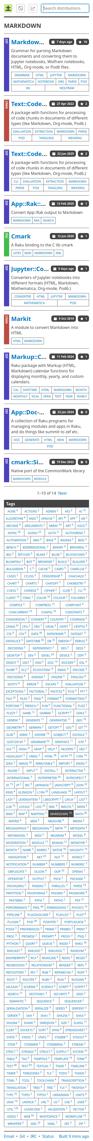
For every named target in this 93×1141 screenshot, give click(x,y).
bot (30, 561)
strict (12, 1051)
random (78, 950)
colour (60, 597)
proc (12, 936)
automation (17, 539)
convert (38, 619)
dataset (78, 633)
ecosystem (43, 669)
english (78, 676)
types (26, 1094)
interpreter (49, 777)
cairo (60, 568)
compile (17, 604)
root (12, 979)
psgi (82, 936)
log (40, 806)
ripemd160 (64, 972)
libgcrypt (52, 799)
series (61, 1008)
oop (59, 871)
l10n (42, 791)
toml (12, 1080)
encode (80, 669)
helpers (68, 748)
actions (32, 511)
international (19, 777)
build (63, 561)
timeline (79, 1065)
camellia (78, 568)
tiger (61, 1065)
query (31, 943)
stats (44, 1036)
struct (46, 1051)
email (63, 669)
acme (12, 511)
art (69, 525)
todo (64, 1072)
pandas (39, 885)
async (14, 532)
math (81, 813)
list (83, 799)
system (79, 1051)
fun (46, 705)
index (81, 763)
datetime (30, 390)
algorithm (16, 518)
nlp (59, 856)
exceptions (16, 691)
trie (51, 1087)
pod (84, 81)
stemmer (32, 1044)
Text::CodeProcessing (42, 104)
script (65, 986)
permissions (57, 907)
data (36, 633)
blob (57, 554)
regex (81, 957)
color (43, 597)
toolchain (46, 1080)
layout (80, 791)
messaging (42, 828)
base (51, 539)
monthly (20, 396)
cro (38, 626)
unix (11, 1101)
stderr (61, 1036)
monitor (79, 842)
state (11, 1036)
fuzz (82, 705)
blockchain (76, 554)
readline (50, 957)
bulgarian (15, 568)
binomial (78, 547)
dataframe (56, 633)
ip (18, 784)
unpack (29, 1101)
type (11, 1094)
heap (39, 748)
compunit (74, 604)
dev (32, 655)
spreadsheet (76, 1029)
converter (22, 296)
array (55, 525)
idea (10, 763)
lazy (10, 799)
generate (32, 440)
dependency (43, 647)
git (82, 727)
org (61, 81)
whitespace (50, 1116)
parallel (60, 885)
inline (13, 770)
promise (29, 936)
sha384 (12, 1022)
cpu (26, 626)
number (39, 864)
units (81, 1094)
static (27, 1036)
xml (59, 253)
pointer (50, 921)
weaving (75, 138)
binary (59, 547)
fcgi (72, 691)
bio (10, 554)
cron (50, 626)
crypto (80, 626)
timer (12, 1072)
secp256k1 (38, 993)
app (74, 518)
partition (15, 892)
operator (16, 878)
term (82, 1058)
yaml (52, 1123)
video (12, 1116)
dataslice (14, 640)
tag (25, 1058)
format (54, 698)
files (25, 698)
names (43, 849)
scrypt (80, 986)
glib (10, 734)
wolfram (67, 88)
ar (84, 518)
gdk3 (81, 712)
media (79, 820)
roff (82, 972)
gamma (46, 712)
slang (80, 1022)
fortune (13, 705)
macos (67, 806)
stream (79, 1044)
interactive (75, 770)
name (28, 849)
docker (68, 662)
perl (38, 907)
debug (81, 640)
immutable (45, 763)
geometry (15, 727)
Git (22, 1136)
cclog (30, 575)
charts (32, 583)
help (52, 748)
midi (39, 835)
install (51, 770)
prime (51, 928)
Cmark (21, 236)
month (81, 390)
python (13, 943)
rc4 (34, 957)
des (65, 647)
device (66, 655)
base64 (67, 539)
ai (82, 511)
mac (53, 806)
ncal (35, 396)
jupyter (56, 75)
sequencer (74, 1000)
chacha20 (77, 575)
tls (50, 1072)
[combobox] (65, 8)
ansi (33, 518)
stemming (56, 1044)
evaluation (22, 131)
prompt (49, 936)
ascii (82, 525)
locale (25, 806)
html (40, 75)
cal (16, 390)
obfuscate (17, 871)
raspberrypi (16, 957)
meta (60, 828)
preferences (31, 928)
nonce (78, 856)
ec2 (25, 669)
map (23, 813)
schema (31, 986)
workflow (75, 1116)
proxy (67, 936)
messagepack (17, 828)
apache (48, 518)
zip (82, 1123)
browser (46, 561)
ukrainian (62, 1094)
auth (53, 532)
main (82, 806)
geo (81, 719)
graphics (64, 741)
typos (42, 1094)
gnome (41, 734)
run (61, 979)
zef (68, 1123)
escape (52, 683)
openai (78, 871)
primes (66, 928)
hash (25, 748)
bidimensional (35, 547)
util (12, 1108)
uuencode (33, 1108)
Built (74, 1136)
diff (82, 655)
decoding (17, 647)
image (25, 763)
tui (63, 1087)
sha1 (45, 1015)
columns (79, 597)
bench (12, 547)
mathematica (23, 81)
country (58, 619)
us (57, 1101)
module (40, 479)
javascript (64, 784)
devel (47, 655)
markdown (77, 75)
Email (9, 1136)
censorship (52, 575)
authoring (75, 532)
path (39, 900)
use (68, 1101)
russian (78, 979)
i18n (81, 755)
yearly (82, 396)
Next (62, 493)
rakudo (35, 950)
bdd (82, 539)
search (48, 220)
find (38, 698)
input (32, 770)
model (79, 835)
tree (37, 1087)
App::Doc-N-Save (35, 412)
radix (64, 943)
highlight (15, 755)
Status (48, 1136)
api (62, 518)
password (78, 892)
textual (43, 1065)
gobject (61, 734)
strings (28, 1051)
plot (81, 914)
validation (57, 1108)
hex (83, 748)
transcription (73, 1080)
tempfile (42, 1058)
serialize (42, 1008)
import (65, 763)
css (10, 633)
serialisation (18, 1008)
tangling (46, 138)
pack (58, 878)
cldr (67, 590)
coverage (78, 619)
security (61, 993)
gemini (13, 719)
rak (37, 220)
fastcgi (57, 691)
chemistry (76, 583)
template (63, 1058)
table (11, 1058)
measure (56, 820)
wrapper (16, 1123)
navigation (18, 856)
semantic (17, 1000)
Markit (21, 319)
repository (16, 972)
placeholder (39, 914)
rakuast (14, 950)
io (9, 784)
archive (13, 525)
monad (59, 842)
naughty (78, 849)
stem (12, 1044)
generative (60, 719)
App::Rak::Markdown (41, 203)
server (13, 1015)
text (58, 396)
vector (79, 1108)
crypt (64, 626)
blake (42, 554)
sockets (27, 1029)
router (29, 979)
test (11, 1065)
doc (17, 440)
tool (27, 1080)
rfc (34, 972)
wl (28, 88)
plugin (13, 921)
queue (48, 943)
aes (68, 511)
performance (17, 907)
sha (30, 1015)
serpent (79, 1008)
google (79, 734)
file (11, 698)
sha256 (63, 1015)
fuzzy (12, 712)
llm (10, 806)
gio (70, 727)
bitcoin (25, 554)
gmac (24, 734)
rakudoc (56, 950)
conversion (16, 619)
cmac (28, 597)
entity (14, 683)
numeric (79, 864)
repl (82, 964)
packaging (16, 885)
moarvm (58, 835)
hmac (34, 755)
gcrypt (64, 712)
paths (59, 900)
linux (70, 799)
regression (16, 964)
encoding (16, 676)
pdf (79, 900)
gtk (82, 741)
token (80, 1072)
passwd (58, 892)
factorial (38, 691)
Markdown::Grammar (43, 42)
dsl (83, 662)
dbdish (65, 640)
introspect (76, 777)
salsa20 (13, 986)
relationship (42, 964)
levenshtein (29, 799)
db (51, 640)
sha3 (81, 1015)
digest (12, 662)
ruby (47, 979)
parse (72, 81)
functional (64, 705)
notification (17, 864)
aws (37, 539)
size (65, 1022)
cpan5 (12, 626)
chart (13, 583)
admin (52, 511)
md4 (34, 820)
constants (74, 611)
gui (10, 748)
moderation (17, 842)
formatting (76, 698)
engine (57, 676)
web (29, 1116)
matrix (15, 820)
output (39, 878)
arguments (35, 525)
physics (79, 907)
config (48, 611)
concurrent (20, 611)
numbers (59, 864)
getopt (55, 727)
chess (12, 590)
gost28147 (16, 741)
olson (40, 871)
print (81, 928)
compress (45, 604)
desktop (14, 655)
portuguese (75, 921)
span (47, 396)
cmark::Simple (32, 462)
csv (22, 633)
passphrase (37, 892)
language (61, 791)
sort (43, 1029)
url (45, 1101)
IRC (34, 1136)
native (59, 849)
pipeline (14, 914)
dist (27, 662)
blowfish (14, 561)
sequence (45, 1000)
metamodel (17, 835)
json (81, 784)
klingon (26, 791)
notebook (46, 81)
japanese (43, 784)
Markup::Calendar (37, 357)
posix (11, 928)
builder (80, 561)
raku (81, 943)
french (32, 705)
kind (10, 791)
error (32, 683)
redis (67, 957)
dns (39, 662)
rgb (46, 972)
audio (34, 532)
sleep (11, 1029)
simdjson (48, 1022)
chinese (31, 590)
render (66, 964)
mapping (39, 813)
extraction (44, 131)
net (41, 856)
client (12, 597)
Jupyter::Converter (38, 269)
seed (81, 993)
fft (83, 691)
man (28, 253)
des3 (80, 647)
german (36, 727)
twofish (79, 1087)
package (77, 878)
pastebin (17, 900)
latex (17, 253)
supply (62, 1051)
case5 (12, 575)
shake (29, 1022)
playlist (63, 914)
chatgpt (53, 583)
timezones (32, 1072)
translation (17, 1087)
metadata (78, 828)
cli (16, 181)
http (66, 755)
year (69, 396)
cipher (50, 590)
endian (38, 676)
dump (11, 669)
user (81, 1101)
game (29, 712)
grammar (22, 75)
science (48, 986)
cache (44, 568)
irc (28, 784)
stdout (80, 1036)
